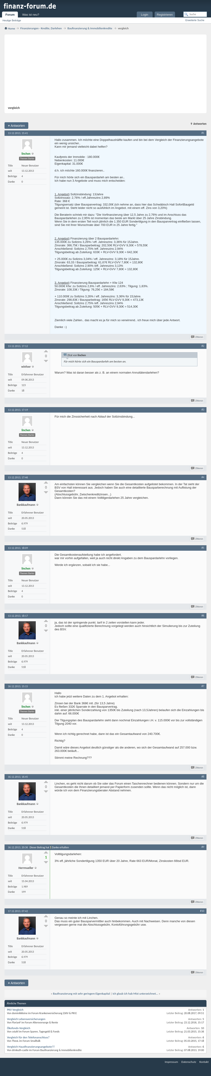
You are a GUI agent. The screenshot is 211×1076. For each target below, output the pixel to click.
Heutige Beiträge (11, 20)
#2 (202, 345)
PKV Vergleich (15, 1009)
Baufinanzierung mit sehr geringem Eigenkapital (81, 993)
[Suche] (195, 14)
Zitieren (197, 336)
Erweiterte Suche (194, 20)
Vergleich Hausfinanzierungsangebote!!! (31, 1046)
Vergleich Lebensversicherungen (26, 1019)
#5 (202, 547)
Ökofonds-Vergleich (18, 1028)
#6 (202, 615)
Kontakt (204, 1062)
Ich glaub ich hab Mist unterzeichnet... (135, 993)
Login (144, 14)
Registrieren (165, 14)
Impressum (171, 1062)
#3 (202, 409)
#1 (202, 132)
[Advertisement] (103, 72)
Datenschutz (188, 1062)
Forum (9, 14)
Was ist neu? (30, 14)
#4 (202, 477)
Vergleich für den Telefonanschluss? (28, 1037)
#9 (202, 847)
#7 (202, 686)
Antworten (16, 125)
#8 (202, 776)
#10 (202, 910)
